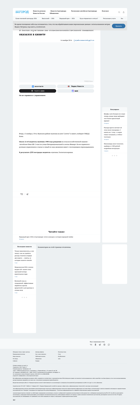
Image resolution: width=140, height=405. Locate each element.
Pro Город (15, 358)
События (15, 361)
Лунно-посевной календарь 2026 (26, 18)
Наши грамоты (16, 356)
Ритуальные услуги (109, 18)
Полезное (105, 11)
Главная (37, 361)
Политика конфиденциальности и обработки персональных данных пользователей (78, 390)
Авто (59, 358)
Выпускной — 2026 (48, 18)
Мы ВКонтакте (61, 356)
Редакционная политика (19, 354)
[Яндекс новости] (75, 86)
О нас (59, 354)
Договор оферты (39, 352)
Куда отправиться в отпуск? (89, 18)
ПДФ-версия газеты (40, 356)
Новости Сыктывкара (58, 11)
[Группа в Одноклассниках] (95, 344)
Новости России (39, 13)
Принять (119, 26)
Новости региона (39, 11)
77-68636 (27, 386)
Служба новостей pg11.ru (84, 40)
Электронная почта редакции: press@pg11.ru (48, 372)
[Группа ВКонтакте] (37, 86)
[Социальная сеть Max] (75, 91)
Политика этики (62, 352)
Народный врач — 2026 (67, 18)
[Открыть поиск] (119, 12)
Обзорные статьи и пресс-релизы (21, 352)
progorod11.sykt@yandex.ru (20, 375)
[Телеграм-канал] (100, 344)
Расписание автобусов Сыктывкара (84, 11)
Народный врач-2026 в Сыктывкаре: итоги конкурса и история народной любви (56, 238)
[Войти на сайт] (123, 12)
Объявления (54, 13)
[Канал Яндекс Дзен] (37, 91)
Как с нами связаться (40, 354)
